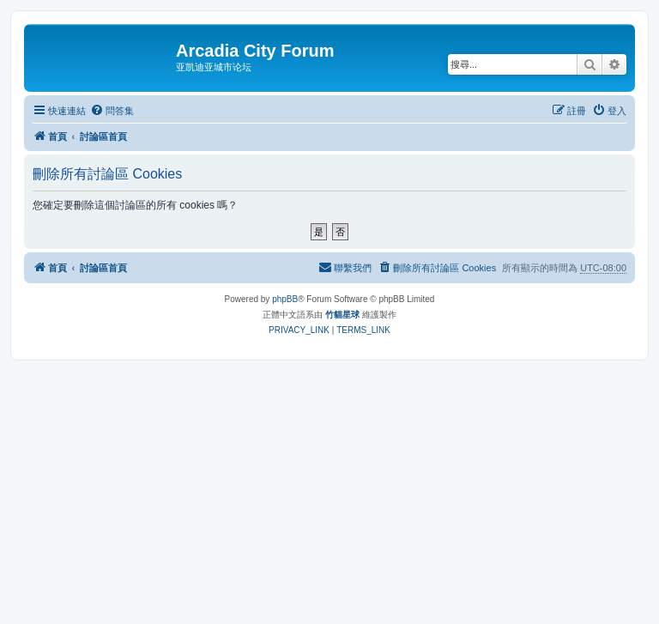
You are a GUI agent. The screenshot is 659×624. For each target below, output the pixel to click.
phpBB (285, 299)
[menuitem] (112, 110)
